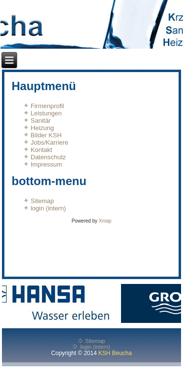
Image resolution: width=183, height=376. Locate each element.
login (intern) (48, 208)
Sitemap (42, 201)
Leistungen (46, 113)
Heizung (42, 128)
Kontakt (41, 149)
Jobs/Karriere (49, 142)
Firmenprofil (47, 106)
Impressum (46, 164)
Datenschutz (48, 157)
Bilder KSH (46, 135)
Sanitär (41, 120)
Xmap (105, 221)
